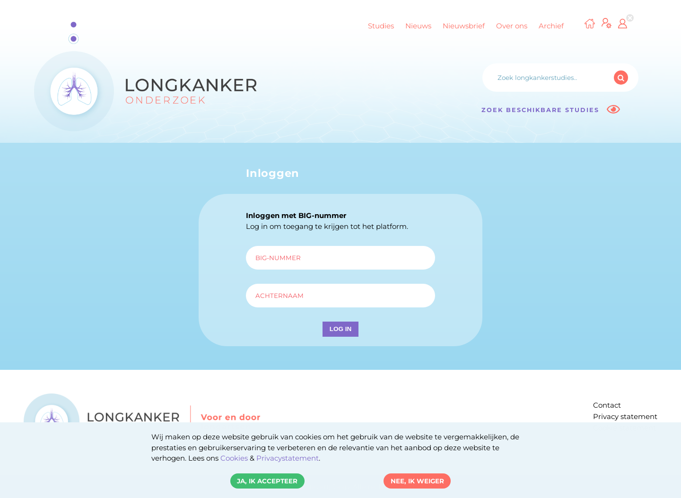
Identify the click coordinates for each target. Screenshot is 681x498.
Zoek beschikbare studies (550, 109)
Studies (381, 25)
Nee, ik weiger (417, 481)
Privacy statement (625, 416)
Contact (607, 405)
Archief (551, 25)
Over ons (511, 25)
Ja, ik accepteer (267, 481)
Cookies (234, 458)
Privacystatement (287, 458)
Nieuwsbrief (464, 25)
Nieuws (418, 25)
